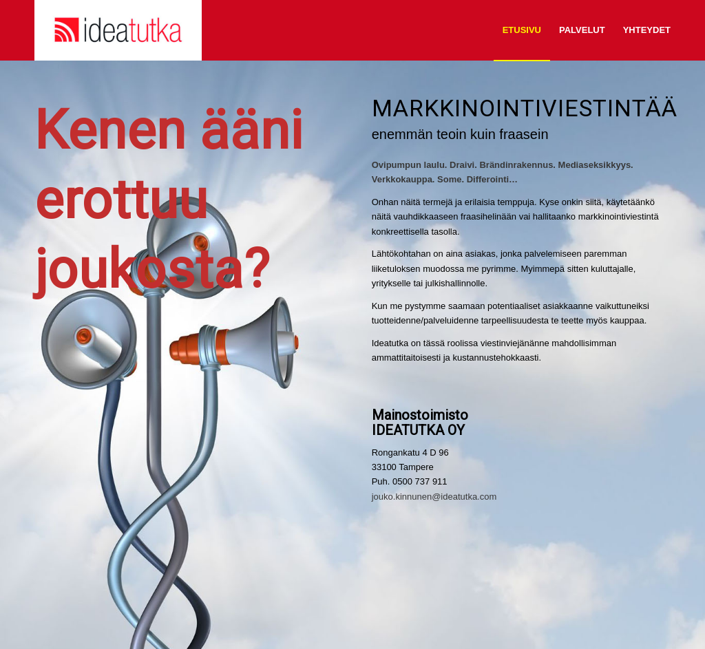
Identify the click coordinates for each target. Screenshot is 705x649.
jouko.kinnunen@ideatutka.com (434, 496)
